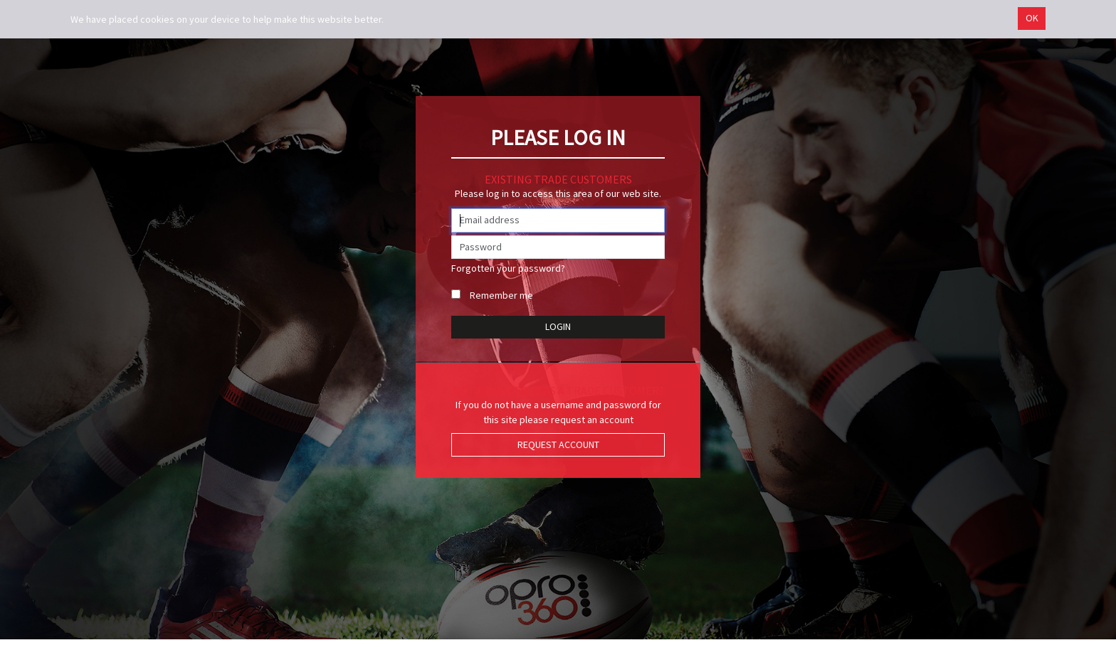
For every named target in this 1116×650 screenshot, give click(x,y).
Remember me (501, 295)
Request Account (558, 444)
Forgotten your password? (508, 268)
